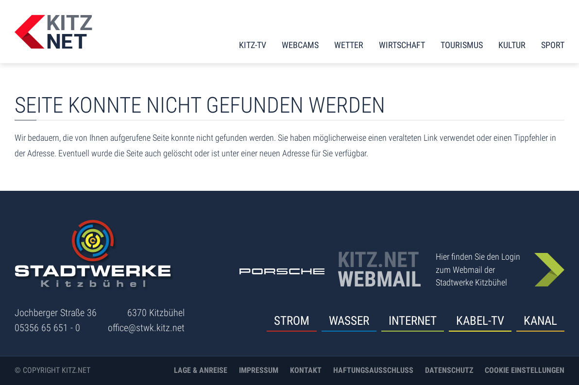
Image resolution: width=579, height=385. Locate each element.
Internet (413, 321)
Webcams (300, 45)
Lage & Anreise (200, 370)
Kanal (540, 321)
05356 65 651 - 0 (47, 328)
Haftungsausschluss (373, 370)
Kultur (512, 45)
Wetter (348, 45)
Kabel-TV (480, 321)
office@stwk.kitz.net (146, 328)
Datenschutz (449, 370)
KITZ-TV (252, 45)
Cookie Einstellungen (524, 370)
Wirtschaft (402, 45)
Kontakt (306, 370)
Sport (552, 45)
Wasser (349, 321)
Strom (291, 321)
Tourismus (462, 45)
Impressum (258, 370)
